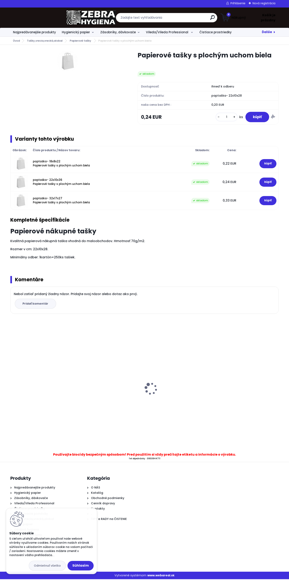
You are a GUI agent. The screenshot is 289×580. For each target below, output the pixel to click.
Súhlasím (80, 565)
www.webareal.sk (160, 576)
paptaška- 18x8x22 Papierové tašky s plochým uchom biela (61, 164)
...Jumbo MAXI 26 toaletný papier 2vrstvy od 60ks (242, 401)
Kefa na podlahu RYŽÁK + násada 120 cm (42, 384)
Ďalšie (267, 32)
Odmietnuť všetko (47, 566)
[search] (184, 19)
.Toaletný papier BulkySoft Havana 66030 (176, 397)
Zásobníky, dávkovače (118, 32)
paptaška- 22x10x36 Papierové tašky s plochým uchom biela (61, 183)
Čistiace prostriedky (215, 32)
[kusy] (224, 117)
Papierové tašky (81, 41)
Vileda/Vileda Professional (167, 32)
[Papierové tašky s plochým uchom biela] (67, 61)
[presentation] (13, 383)
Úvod (16, 41)
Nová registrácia (264, 3)
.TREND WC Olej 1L (94, 399)
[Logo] (35, 18)
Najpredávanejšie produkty (34, 32)
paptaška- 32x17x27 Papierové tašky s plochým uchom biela (61, 201)
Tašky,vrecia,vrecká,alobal (45, 41)
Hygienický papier (76, 32)
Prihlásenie (237, 3)
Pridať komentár (36, 304)
